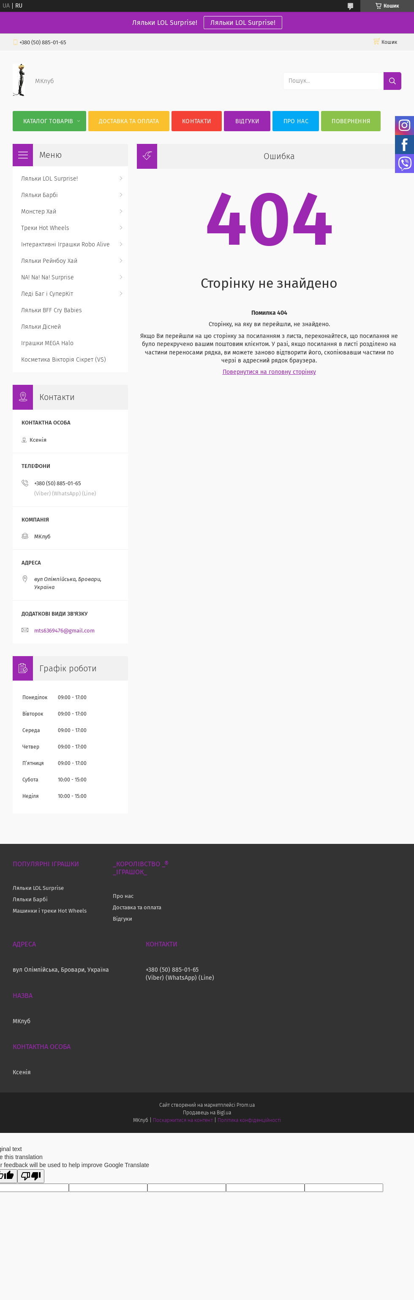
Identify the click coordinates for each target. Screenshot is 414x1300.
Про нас (295, 121)
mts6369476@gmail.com (64, 630)
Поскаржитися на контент (182, 1120)
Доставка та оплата (129, 121)
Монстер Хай (38, 211)
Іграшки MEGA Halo (47, 343)
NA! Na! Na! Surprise (47, 277)
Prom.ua (246, 1105)
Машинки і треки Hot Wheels (50, 911)
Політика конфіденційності (249, 1120)
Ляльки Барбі (39, 195)
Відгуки (247, 121)
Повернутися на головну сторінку (269, 372)
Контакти (196, 121)
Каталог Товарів (48, 121)
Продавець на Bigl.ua (207, 1113)
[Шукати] (392, 81)
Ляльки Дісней (41, 326)
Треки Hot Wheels (45, 228)
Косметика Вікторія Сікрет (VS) (63, 359)
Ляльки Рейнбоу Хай (49, 261)
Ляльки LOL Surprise (38, 888)
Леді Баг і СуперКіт (47, 293)
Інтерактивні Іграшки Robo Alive (65, 244)
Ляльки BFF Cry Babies (51, 310)
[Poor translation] (30, 1176)
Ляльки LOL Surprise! (242, 23)
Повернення (351, 121)
